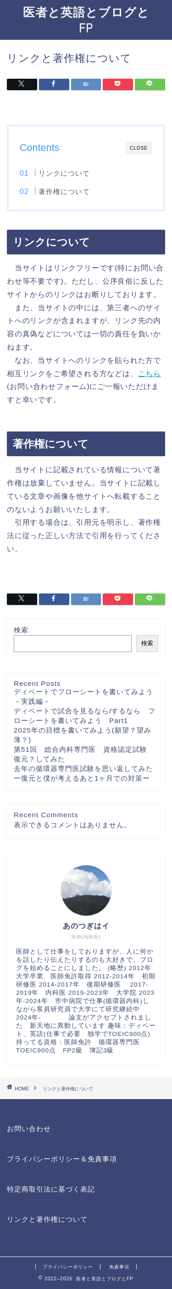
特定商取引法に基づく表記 (51, 1189)
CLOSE (139, 148)
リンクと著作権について (47, 1219)
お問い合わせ (29, 1129)
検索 (21, 630)
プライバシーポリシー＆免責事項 (62, 1159)
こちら (149, 374)
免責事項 (119, 1266)
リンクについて (64, 173)
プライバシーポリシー (68, 1266)
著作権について (64, 191)
